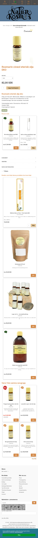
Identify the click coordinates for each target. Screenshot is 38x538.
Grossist (4, 494)
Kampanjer (21, 492)
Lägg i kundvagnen (13, 88)
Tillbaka (5, 171)
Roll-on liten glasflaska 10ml (28, 134)
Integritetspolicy (23, 490)
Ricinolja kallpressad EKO (11, 134)
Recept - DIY (9, 25)
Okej (19, 535)
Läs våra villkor (5, 518)
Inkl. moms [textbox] (4, 471)
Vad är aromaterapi (6, 480)
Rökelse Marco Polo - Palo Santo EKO (20, 213)
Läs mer (4, 110)
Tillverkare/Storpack (6, 490)
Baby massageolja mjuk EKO (19, 365)
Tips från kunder (5, 488)
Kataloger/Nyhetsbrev (7, 486)
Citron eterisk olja (28, 441)
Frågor (3, 492)
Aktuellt (21, 488)
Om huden (4, 484)
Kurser (20, 486)
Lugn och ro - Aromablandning (20, 314)
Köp (33, 148)
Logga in (5, 3)
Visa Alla (34, 458)
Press (20, 478)
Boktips (3, 482)
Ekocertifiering (22, 482)
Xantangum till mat (20, 264)
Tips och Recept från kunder (20, 25)
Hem (4, 25)
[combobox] (5, 471)
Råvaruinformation (23, 484)
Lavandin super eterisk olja (28, 404)
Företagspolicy (22, 480)
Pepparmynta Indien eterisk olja (11, 404)
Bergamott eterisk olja (11, 441)
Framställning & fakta (6, 478)
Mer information (18, 532)
